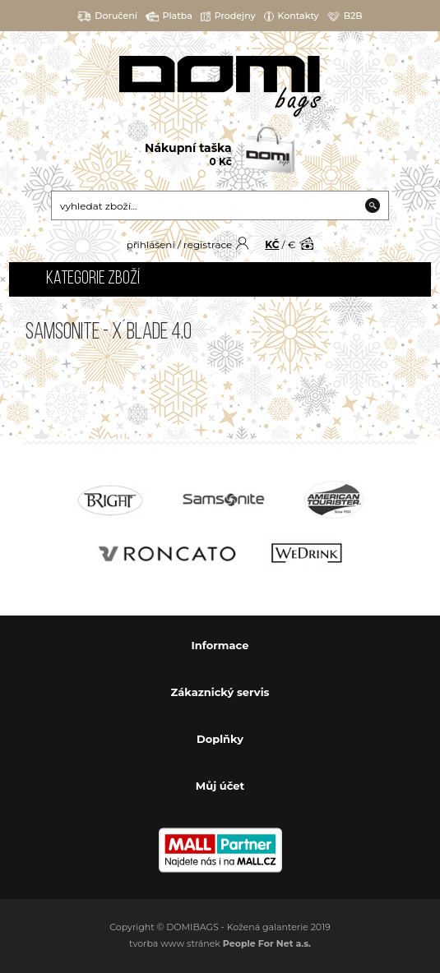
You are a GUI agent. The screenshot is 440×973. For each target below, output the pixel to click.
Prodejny (228, 16)
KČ (272, 244)
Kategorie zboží (93, 279)
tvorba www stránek (220, 943)
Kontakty (291, 16)
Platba (169, 16)
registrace (207, 244)
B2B (345, 16)
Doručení (107, 16)
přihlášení (151, 244)
